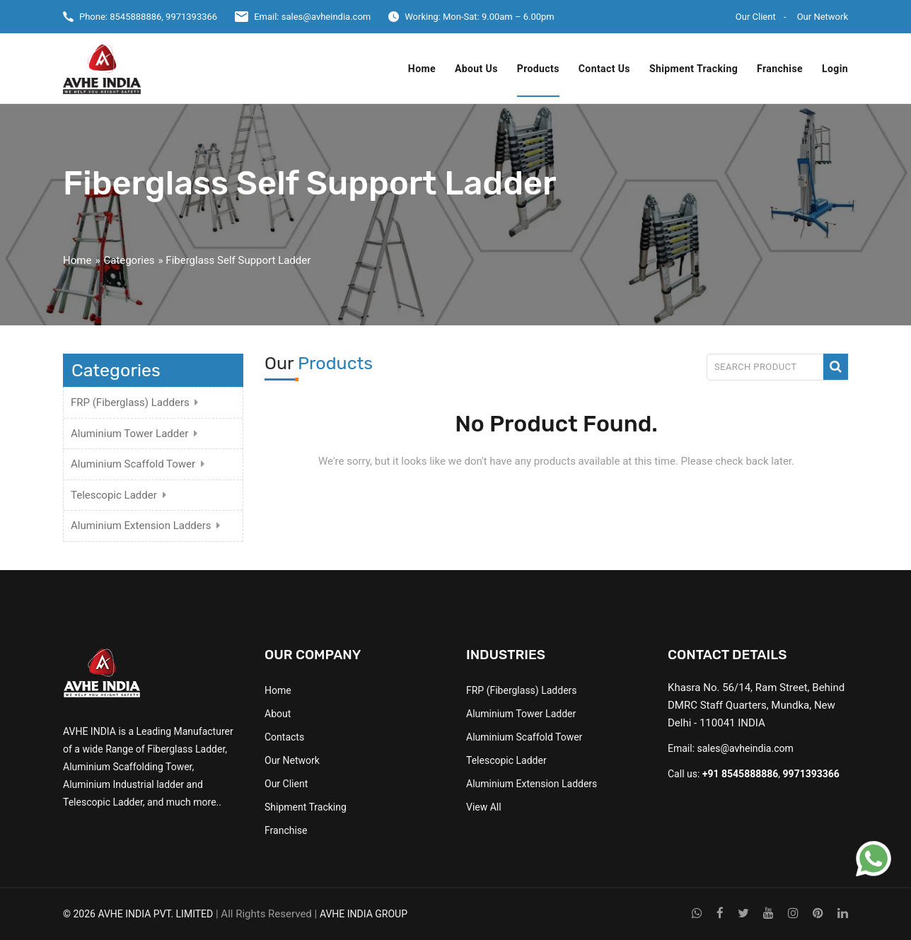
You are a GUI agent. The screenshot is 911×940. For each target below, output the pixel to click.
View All (483, 807)
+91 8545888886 (740, 773)
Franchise (780, 68)
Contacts (284, 737)
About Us (476, 68)
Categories (128, 260)
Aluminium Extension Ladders (141, 525)
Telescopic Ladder (114, 495)
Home (422, 68)
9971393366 (191, 16)
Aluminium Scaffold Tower (133, 464)
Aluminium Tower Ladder (129, 433)
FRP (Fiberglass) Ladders (130, 402)
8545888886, (136, 16)
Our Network (822, 16)
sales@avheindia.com (326, 16)
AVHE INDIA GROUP (363, 913)
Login (835, 68)
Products (538, 68)
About (278, 713)
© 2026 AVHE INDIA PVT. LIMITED (138, 913)
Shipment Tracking (693, 68)
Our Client (756, 16)
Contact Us (604, 68)
